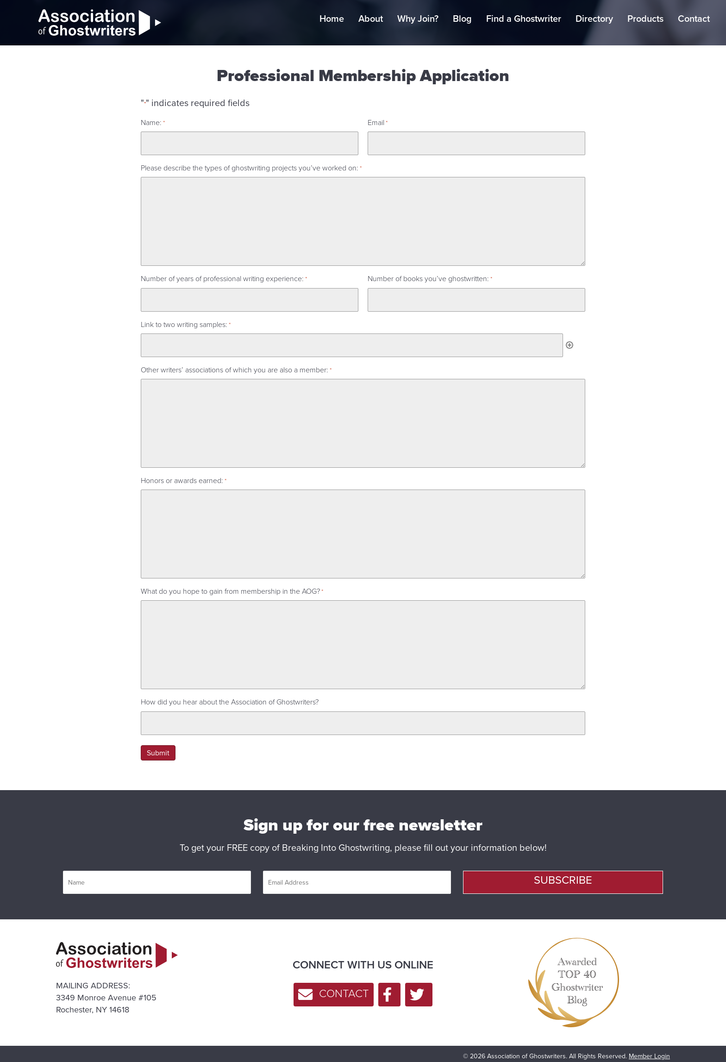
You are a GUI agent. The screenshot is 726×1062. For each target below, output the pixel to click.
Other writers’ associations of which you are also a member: (236, 364)
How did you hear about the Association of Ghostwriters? (230, 697)
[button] (563, 875)
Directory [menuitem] (594, 18)
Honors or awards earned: (183, 475)
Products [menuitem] (645, 18)
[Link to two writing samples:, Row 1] (352, 341)
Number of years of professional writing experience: (224, 277)
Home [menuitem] (331, 18)
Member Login (649, 1050)
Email (378, 122)
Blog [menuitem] (462, 18)
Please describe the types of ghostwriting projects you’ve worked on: (251, 166)
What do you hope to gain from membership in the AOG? (232, 586)
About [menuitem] (370, 18)
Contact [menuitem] (694, 18)
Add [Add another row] (569, 341)
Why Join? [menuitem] (417, 18)
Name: (153, 122)
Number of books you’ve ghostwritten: (430, 277)
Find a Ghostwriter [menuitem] (523, 18)
